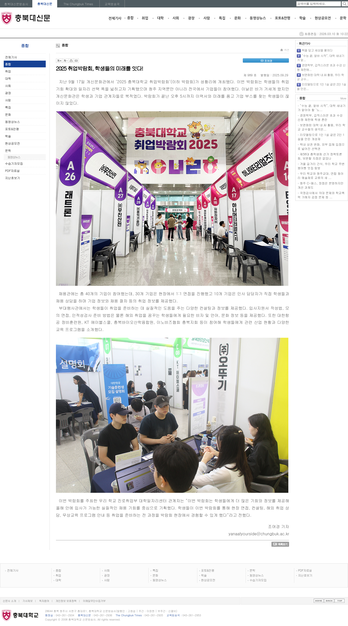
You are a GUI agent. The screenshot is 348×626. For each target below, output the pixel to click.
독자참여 (44, 601)
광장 (191, 18)
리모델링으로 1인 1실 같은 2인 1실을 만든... (321, 86)
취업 (145, 18)
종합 (130, 18)
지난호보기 (12, 178)
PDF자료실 (12, 170)
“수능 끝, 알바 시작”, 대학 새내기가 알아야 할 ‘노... (322, 107)
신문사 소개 (9, 601)
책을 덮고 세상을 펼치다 (317, 50)
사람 (206, 18)
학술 (302, 18)
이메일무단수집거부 (94, 601)
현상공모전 (323, 18)
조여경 (266, 61)
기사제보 (28, 601)
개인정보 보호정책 (66, 601)
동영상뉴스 (258, 18)
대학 (160, 18)
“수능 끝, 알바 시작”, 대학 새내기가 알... (320, 57)
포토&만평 (282, 18)
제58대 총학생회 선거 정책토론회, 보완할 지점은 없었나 (320, 156)
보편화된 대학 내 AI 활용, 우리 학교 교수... (320, 77)
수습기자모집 (14, 163)
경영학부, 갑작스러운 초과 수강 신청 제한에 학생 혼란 (320, 117)
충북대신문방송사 (16, 4)
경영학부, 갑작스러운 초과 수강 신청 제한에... (321, 67)
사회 (176, 18)
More (343, 98)
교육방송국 (112, 4)
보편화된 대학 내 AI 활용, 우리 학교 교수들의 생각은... (321, 127)
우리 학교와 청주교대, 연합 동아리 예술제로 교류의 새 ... (321, 175)
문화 (237, 18)
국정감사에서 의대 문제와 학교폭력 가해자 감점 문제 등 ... (321, 195)
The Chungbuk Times (78, 4)
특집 (222, 18)
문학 (343, 18)
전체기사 (114, 18)
